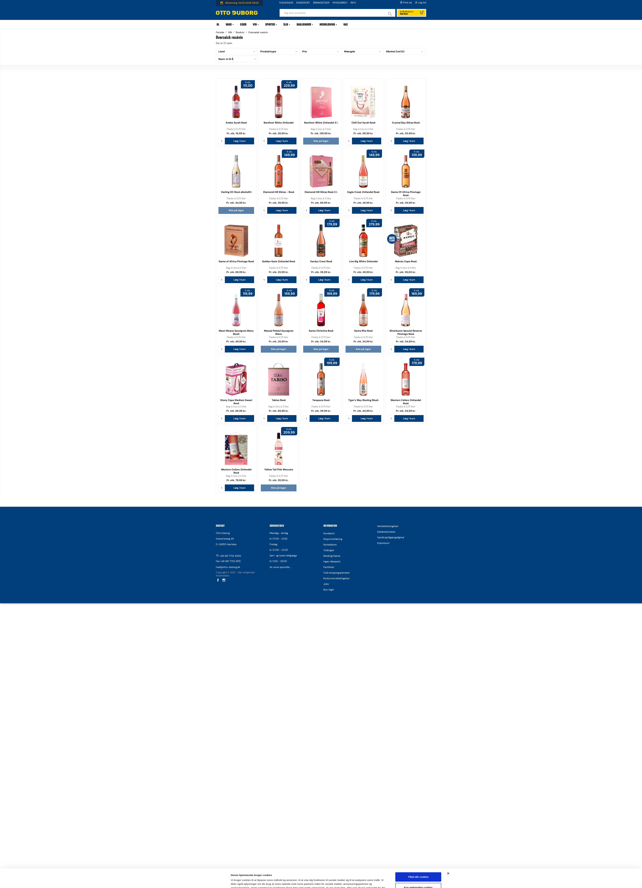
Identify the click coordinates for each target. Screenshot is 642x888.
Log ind (422, 2)
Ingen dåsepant (332, 561)
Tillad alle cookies (418, 454)
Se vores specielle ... (281, 567)
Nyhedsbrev (330, 544)
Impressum (383, 543)
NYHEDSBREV (340, 2)
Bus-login (328, 589)
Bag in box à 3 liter (321, 129)
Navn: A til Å (225, 59)
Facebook (217, 580)
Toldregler (328, 550)
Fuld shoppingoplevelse (336, 572)
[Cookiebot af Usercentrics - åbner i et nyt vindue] (209, 478)
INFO (353, 2)
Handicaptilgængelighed (390, 537)
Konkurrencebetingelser (336, 578)
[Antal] (221, 141)
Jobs (326, 584)
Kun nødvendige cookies (418, 465)
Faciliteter (328, 567)
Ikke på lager (321, 141)
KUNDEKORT (303, 2)
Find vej (407, 2)
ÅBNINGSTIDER (321, 2)
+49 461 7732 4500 (230, 556)
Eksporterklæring (332, 539)
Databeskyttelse (386, 531)
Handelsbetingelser (388, 526)
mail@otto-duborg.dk (228, 567)
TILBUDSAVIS (286, 2)
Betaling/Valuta (331, 556)
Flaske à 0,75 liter (236, 129)
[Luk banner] (448, 451)
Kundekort (329, 533)
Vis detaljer (237, 478)
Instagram (223, 580)
